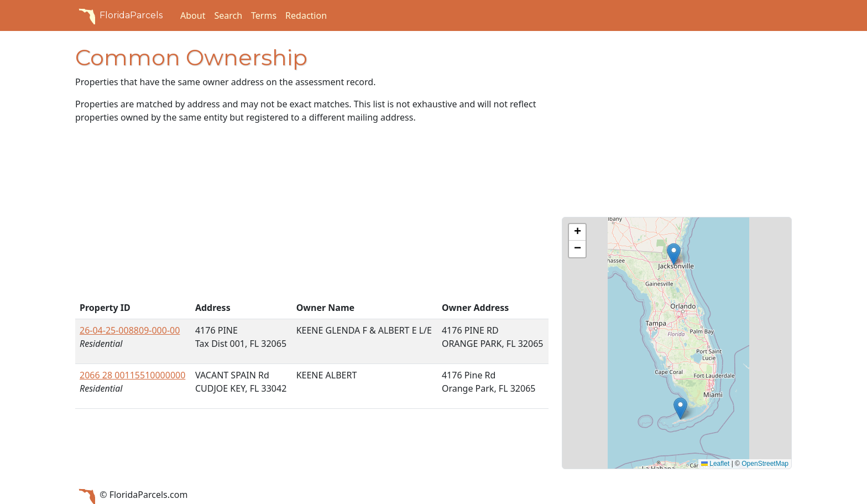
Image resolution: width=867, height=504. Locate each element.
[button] (674, 254)
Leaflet (715, 463)
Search (228, 15)
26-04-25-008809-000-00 (130, 330)
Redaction (306, 15)
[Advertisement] (312, 214)
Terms (263, 15)
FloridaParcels (119, 15)
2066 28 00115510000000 (132, 375)
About (192, 15)
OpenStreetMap (764, 463)
